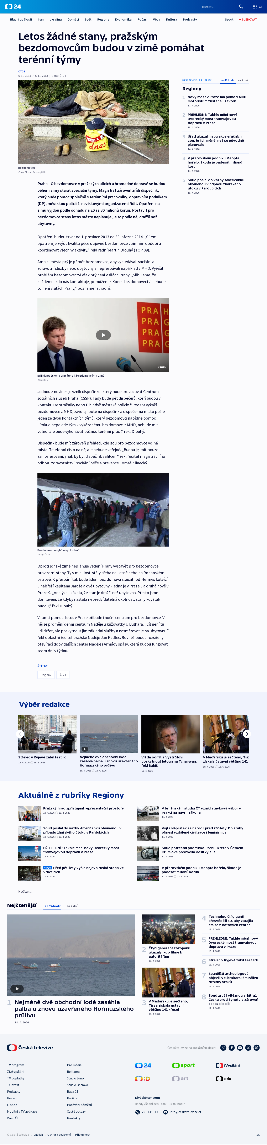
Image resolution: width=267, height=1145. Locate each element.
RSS (257, 1136)
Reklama (73, 1073)
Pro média (74, 1066)
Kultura (171, 19)
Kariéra (72, 1099)
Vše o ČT (13, 1119)
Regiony (103, 19)
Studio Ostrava (77, 1086)
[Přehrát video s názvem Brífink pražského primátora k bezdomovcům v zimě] (103, 335)
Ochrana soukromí (59, 1136)
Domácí (73, 19)
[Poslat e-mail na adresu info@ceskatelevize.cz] (182, 1112)
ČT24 (21, 71)
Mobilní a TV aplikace (22, 1112)
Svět (88, 19)
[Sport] (229, 19)
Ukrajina (55, 19)
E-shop (12, 1106)
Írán (41, 19)
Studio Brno (75, 1079)
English (38, 1136)
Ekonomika (123, 19)
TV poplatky (15, 1079)
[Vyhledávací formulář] (223, 6)
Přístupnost (82, 1136)
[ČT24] (13, 6)
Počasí (142, 19)
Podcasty (190, 19)
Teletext (13, 1086)
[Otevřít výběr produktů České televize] (257, 6)
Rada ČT (73, 1092)
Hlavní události (21, 19)
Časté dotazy (76, 1112)
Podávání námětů (79, 1106)
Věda (156, 19)
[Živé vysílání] (248, 19)
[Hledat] (241, 6)
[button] (103, 335)
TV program (15, 1066)
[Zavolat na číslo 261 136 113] (146, 1112)
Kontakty (73, 1119)
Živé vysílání (15, 1073)
